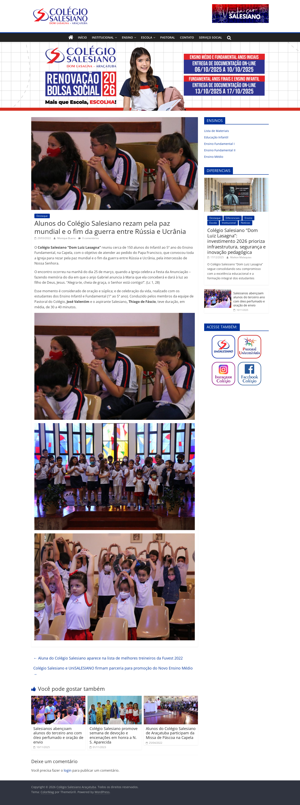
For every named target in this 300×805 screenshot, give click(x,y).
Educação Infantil (216, 137)
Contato (187, 37)
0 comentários (88, 238)
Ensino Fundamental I (219, 144)
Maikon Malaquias (240, 257)
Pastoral (167, 37)
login (67, 770)
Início (82, 37)
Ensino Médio (213, 157)
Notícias (245, 222)
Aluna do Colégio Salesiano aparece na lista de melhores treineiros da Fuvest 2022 (108, 658)
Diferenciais (233, 218)
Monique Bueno (66, 238)
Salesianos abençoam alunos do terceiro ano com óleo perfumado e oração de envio (58, 735)
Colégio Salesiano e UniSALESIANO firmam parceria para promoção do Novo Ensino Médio (113, 671)
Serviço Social (210, 37)
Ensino (127, 37)
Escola (146, 37)
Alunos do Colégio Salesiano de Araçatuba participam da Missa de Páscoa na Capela (171, 733)
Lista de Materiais (216, 131)
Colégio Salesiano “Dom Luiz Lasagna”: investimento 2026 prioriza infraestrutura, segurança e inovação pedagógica (236, 241)
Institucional (103, 37)
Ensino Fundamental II (219, 150)
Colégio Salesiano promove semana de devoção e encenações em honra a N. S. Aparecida (114, 735)
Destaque (42, 216)
